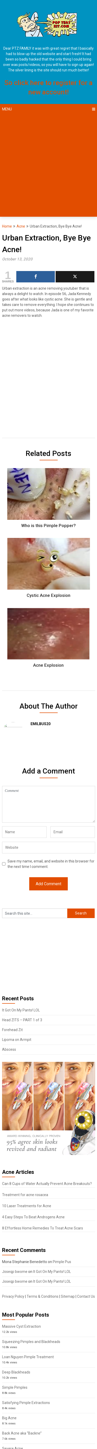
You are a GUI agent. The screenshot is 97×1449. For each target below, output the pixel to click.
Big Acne (9, 1418)
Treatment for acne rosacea (25, 1195)
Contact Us (86, 1296)
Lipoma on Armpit (16, 1040)
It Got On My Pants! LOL (21, 1010)
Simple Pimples (14, 1387)
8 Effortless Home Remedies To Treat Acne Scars (42, 1228)
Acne (21, 226)
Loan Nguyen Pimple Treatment (28, 1357)
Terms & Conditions (42, 1296)
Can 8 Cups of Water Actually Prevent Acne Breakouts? (47, 1184)
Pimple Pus (62, 1262)
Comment (48, 804)
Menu (7, 109)
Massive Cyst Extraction (21, 1326)
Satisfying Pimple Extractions (26, 1403)
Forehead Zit (12, 1030)
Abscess (9, 1049)
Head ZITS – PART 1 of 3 (22, 1020)
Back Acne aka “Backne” (22, 1433)
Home (7, 226)
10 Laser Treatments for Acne (26, 1206)
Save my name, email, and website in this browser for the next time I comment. (51, 864)
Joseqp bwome (14, 1272)
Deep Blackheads (16, 1372)
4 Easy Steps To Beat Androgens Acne (33, 1217)
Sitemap (68, 1296)
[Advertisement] (48, 165)
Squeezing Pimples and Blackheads (31, 1342)
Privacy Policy (13, 1296)
